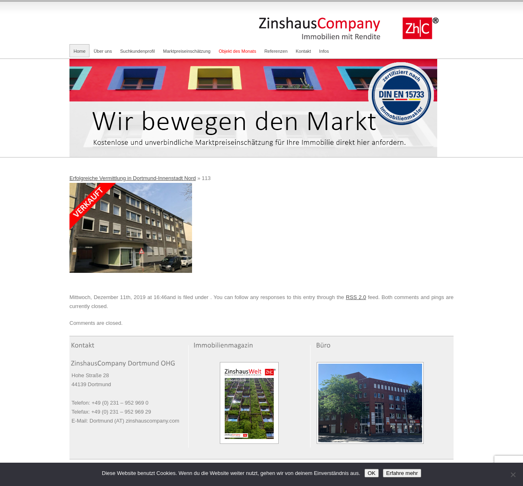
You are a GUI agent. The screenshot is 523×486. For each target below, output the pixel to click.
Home (79, 51)
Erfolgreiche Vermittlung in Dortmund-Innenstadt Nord (132, 178)
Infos (324, 51)
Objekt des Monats (237, 51)
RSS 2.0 (356, 297)
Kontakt (303, 51)
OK (371, 473)
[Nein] (513, 474)
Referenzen (276, 51)
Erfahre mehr (402, 473)
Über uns (103, 51)
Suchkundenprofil (137, 51)
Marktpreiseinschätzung (186, 51)
